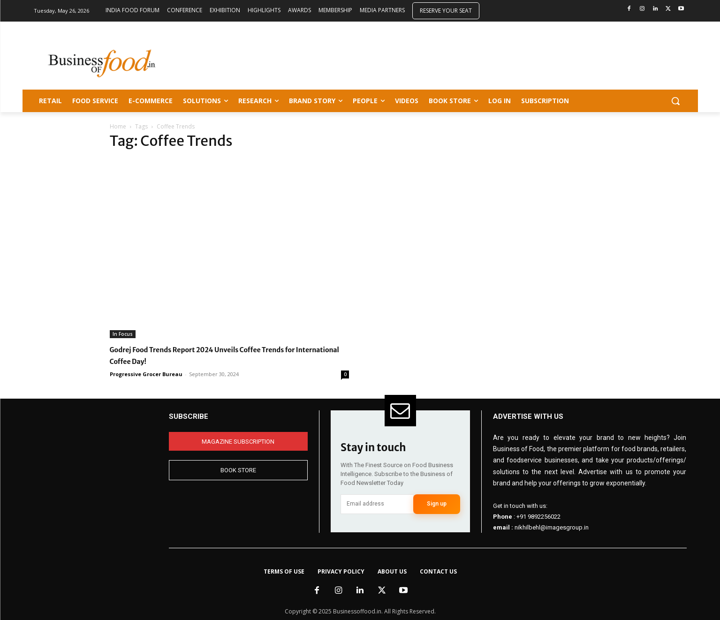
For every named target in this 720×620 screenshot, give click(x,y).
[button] (675, 101)
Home (118, 126)
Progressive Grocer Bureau (146, 374)
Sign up (437, 503)
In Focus (123, 334)
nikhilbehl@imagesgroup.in (552, 527)
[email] (377, 504)
